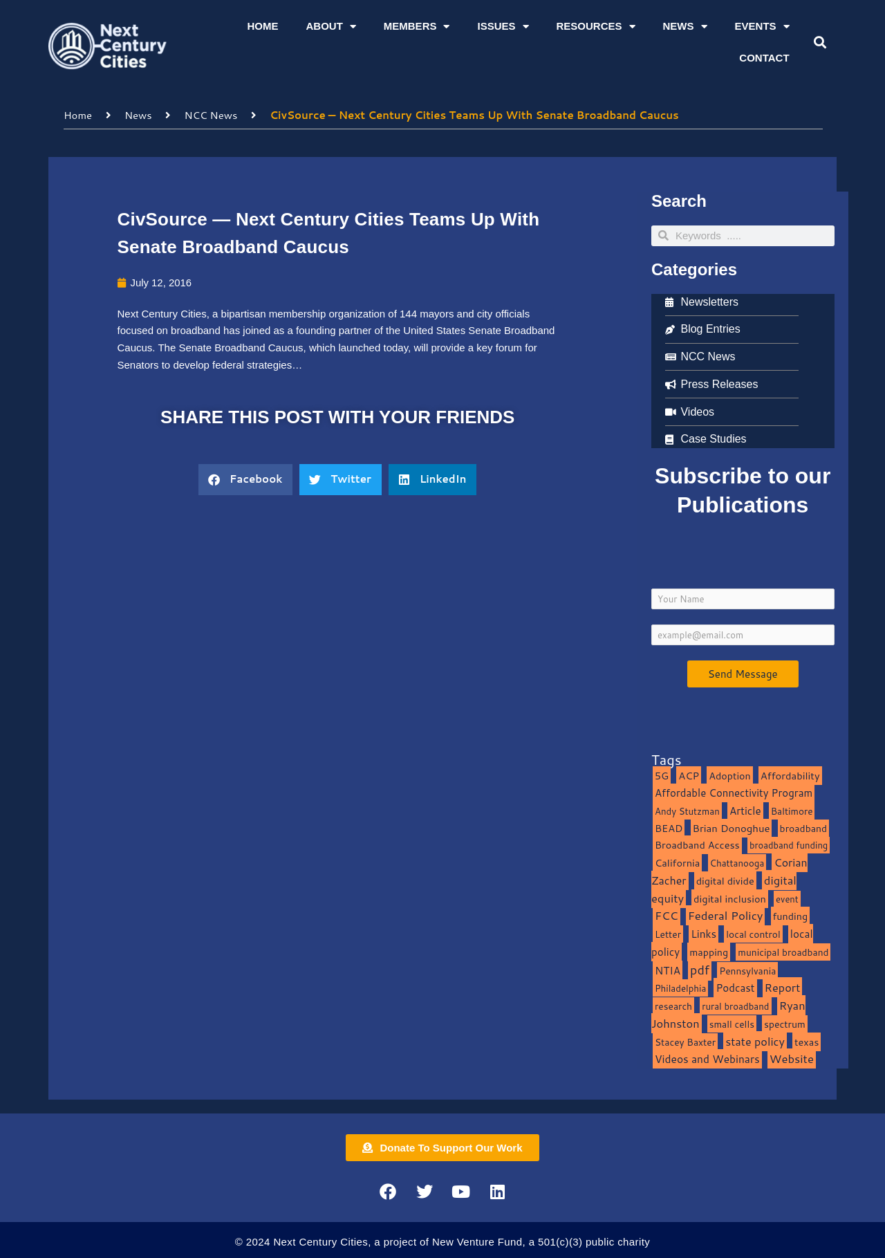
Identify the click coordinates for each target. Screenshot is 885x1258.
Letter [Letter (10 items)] (668, 933)
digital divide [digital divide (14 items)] (725, 880)
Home (262, 26)
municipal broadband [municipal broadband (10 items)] (783, 951)
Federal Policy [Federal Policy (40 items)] (725, 915)
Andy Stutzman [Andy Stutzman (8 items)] (687, 810)
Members (417, 27)
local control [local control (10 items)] (753, 933)
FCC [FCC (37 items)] (666, 915)
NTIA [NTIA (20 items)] (667, 969)
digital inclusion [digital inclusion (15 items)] (729, 898)
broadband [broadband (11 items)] (804, 827)
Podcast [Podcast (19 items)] (735, 987)
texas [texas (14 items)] (806, 1041)
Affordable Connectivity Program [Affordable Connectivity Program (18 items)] (733, 792)
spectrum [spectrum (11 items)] (784, 1023)
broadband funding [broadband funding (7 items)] (788, 844)
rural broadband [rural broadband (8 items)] (735, 1005)
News (685, 27)
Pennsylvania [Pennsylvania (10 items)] (747, 970)
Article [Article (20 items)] (745, 809)
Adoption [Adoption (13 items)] (729, 775)
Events (762, 27)
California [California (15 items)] (677, 862)
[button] (819, 42)
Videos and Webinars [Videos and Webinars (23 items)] (707, 1058)
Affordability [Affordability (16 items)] (790, 775)
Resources (596, 27)
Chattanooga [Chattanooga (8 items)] (737, 862)
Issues (502, 27)
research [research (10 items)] (673, 1005)
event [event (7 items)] (787, 898)
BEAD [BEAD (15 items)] (669, 827)
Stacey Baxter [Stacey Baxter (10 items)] (685, 1041)
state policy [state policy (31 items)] (755, 1040)
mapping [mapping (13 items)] (708, 951)
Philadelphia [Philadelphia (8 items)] (680, 987)
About (330, 27)
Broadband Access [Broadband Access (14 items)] (697, 844)
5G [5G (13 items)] (662, 775)
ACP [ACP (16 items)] (688, 775)
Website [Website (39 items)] (792, 1058)
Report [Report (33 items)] (783, 987)
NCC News (212, 114)
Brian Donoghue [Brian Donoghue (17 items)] (731, 827)
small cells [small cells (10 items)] (731, 1023)
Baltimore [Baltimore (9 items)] (792, 810)
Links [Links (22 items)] (703, 933)
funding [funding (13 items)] (790, 915)
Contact (764, 58)
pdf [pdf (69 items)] (699, 969)
